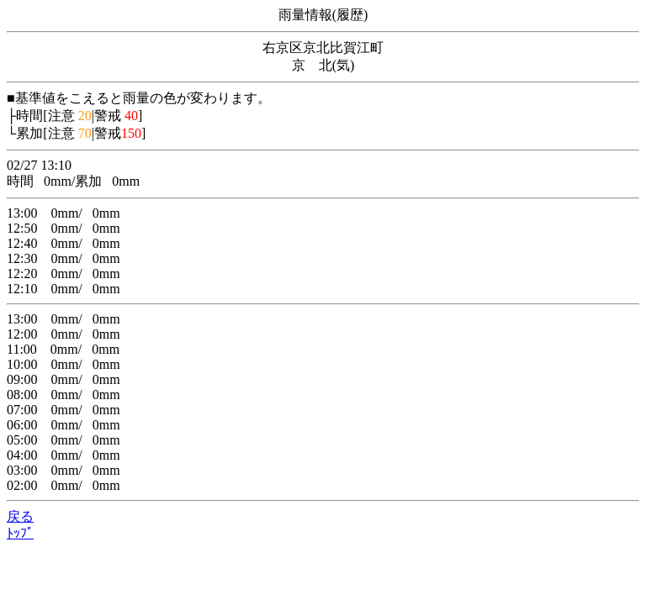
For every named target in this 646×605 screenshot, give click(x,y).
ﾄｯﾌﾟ (20, 533)
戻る (20, 516)
